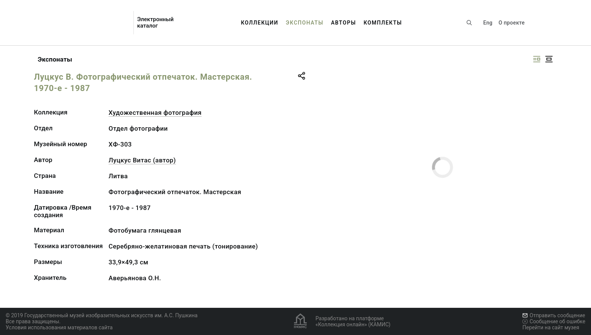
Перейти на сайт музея (550, 327)
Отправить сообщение (553, 315)
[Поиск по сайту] (469, 23)
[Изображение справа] (537, 59)
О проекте (512, 23)
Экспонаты (304, 23)
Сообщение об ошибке (553, 321)
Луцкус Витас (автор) (142, 160)
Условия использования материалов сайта (59, 327)
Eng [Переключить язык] (488, 23)
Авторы (343, 23)
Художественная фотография (155, 112)
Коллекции (259, 23)
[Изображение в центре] (549, 59)
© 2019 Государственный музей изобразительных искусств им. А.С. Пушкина (102, 315)
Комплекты (383, 23)
